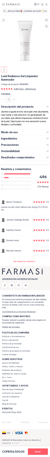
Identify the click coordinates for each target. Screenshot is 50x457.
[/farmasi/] (13, 4)
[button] (7, 433)
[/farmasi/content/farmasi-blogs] (9, 404)
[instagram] (11, 285)
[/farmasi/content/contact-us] (12, 393)
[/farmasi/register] (19, 312)
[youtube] (18, 285)
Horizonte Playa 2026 (11, 412)
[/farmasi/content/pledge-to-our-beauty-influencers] (6, 377)
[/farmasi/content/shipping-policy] (10, 340)
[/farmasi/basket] (42, 4)
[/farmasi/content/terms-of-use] (10, 347)
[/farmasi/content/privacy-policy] (11, 344)
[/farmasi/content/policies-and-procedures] (13, 336)
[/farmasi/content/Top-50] (5, 400)
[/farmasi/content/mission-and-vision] (12, 367)
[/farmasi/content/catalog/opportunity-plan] (13, 389)
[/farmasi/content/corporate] (14, 374)
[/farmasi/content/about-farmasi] (10, 363)
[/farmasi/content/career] (8, 381)
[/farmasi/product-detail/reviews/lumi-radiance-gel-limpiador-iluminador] (25, 261)
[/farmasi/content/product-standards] (12, 370)
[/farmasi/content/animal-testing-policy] (16, 351)
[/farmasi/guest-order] (11, 327)
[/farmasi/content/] (9, 355)
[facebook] (4, 285)
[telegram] (25, 285)
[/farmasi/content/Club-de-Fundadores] (10, 397)
